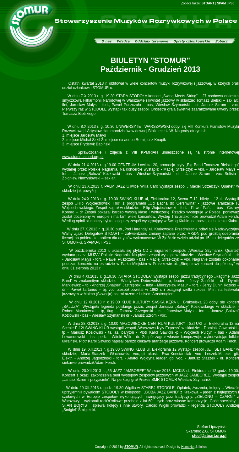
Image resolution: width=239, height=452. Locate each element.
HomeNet (187, 447)
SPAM (221, 3)
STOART (208, 3)
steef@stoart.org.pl (209, 435)
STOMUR (131, 447)
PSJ (231, 3)
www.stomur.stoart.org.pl (82, 157)
